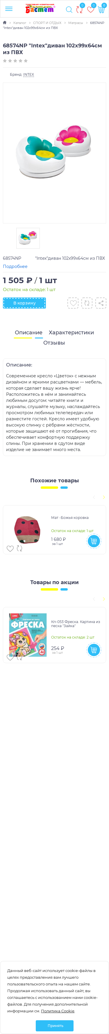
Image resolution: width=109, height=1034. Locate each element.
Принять (55, 1025)
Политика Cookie (57, 1011)
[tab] (28, 333)
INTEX (28, 74)
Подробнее (15, 266)
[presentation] (93, 496)
